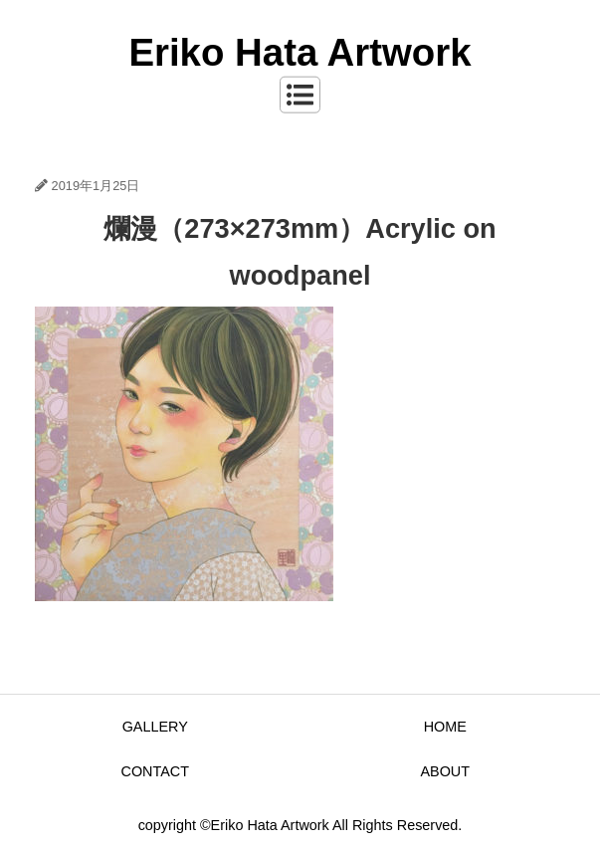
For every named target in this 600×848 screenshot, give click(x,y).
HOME (445, 727)
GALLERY (155, 727)
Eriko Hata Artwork (299, 52)
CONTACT (155, 771)
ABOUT (445, 771)
